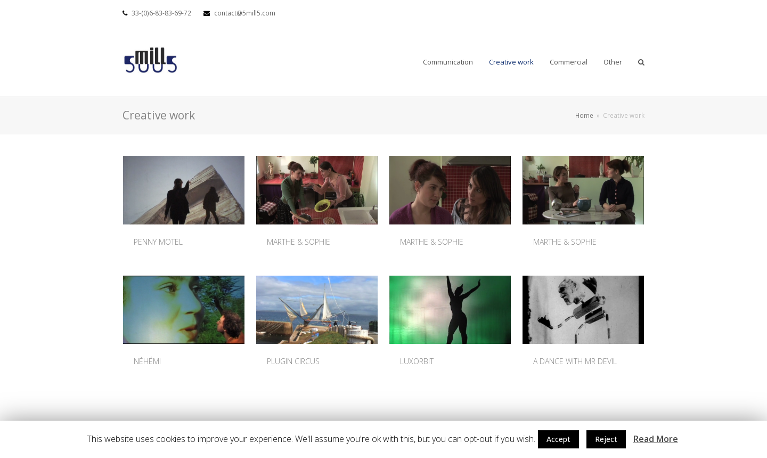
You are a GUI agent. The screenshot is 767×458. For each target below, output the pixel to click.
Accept (558, 439)
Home (584, 115)
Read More (655, 439)
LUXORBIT (417, 361)
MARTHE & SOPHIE (298, 242)
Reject (606, 439)
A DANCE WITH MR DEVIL (575, 361)
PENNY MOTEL (158, 242)
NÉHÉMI (147, 361)
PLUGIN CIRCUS (293, 361)
